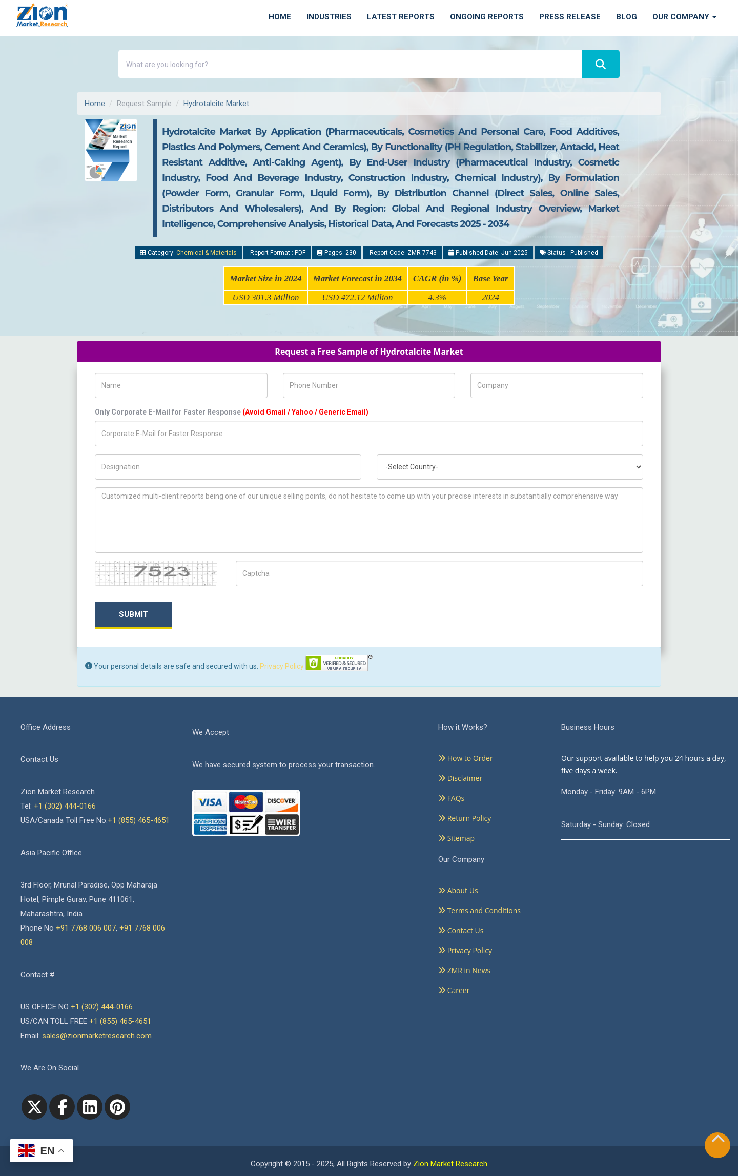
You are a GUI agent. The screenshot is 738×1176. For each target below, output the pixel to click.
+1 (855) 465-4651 (139, 820)
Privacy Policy (282, 666)
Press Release (570, 17)
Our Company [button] (684, 17)
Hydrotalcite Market (216, 103)
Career (453, 990)
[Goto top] (718, 1140)
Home (280, 17)
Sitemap (456, 838)
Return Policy (464, 818)
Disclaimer (460, 778)
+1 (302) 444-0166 (65, 806)
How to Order (465, 758)
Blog (626, 17)
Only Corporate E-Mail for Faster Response (231, 412)
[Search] (601, 64)
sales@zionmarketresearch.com (97, 1035)
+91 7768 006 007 (86, 928)
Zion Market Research (450, 1163)
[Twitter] (34, 1107)
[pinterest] (117, 1107)
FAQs (451, 798)
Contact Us (460, 930)
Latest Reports (401, 17)
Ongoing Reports (487, 17)
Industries (329, 17)
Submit (133, 614)
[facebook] (62, 1107)
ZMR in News (464, 970)
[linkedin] (89, 1107)
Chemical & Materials (206, 252)
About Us (458, 890)
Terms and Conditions (479, 910)
